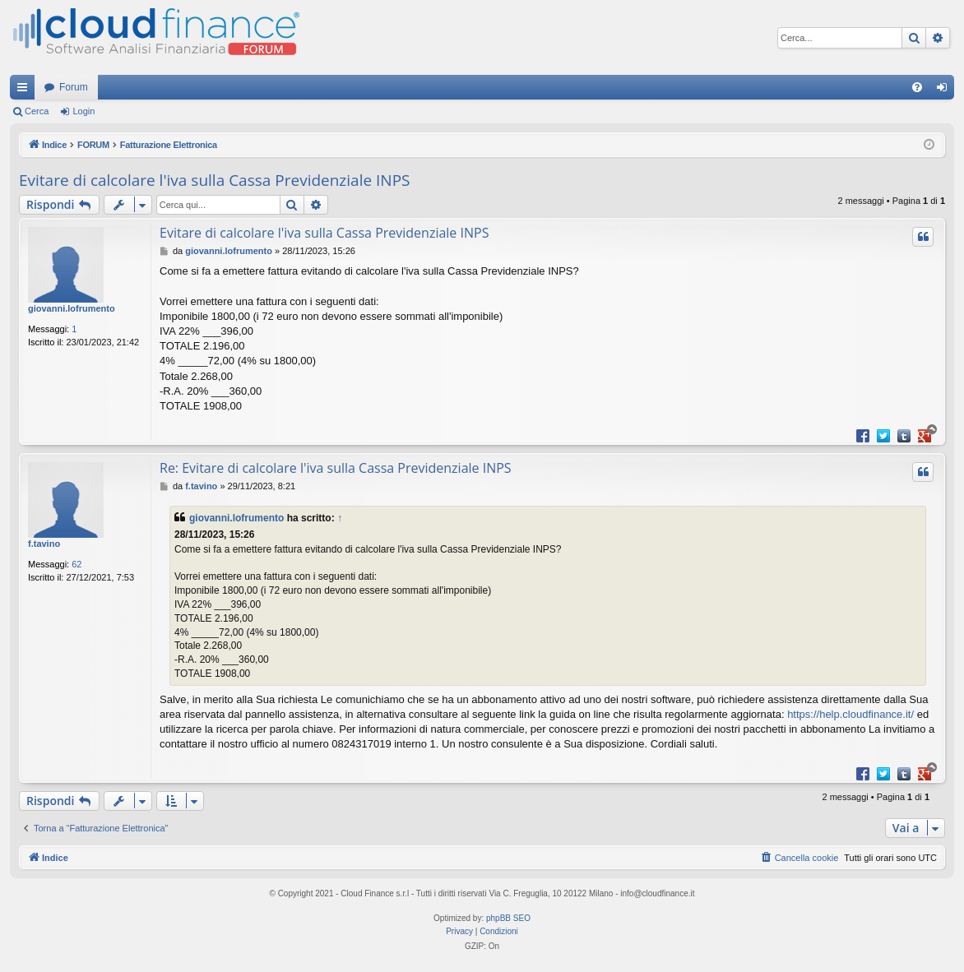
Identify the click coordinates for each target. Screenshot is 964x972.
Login (83, 111)
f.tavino (44, 543)
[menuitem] (917, 87)
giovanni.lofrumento (71, 308)
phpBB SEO (508, 918)
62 (76, 564)
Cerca (37, 111)
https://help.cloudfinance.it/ (850, 714)
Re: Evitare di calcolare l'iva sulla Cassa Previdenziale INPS (336, 468)
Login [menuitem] (945, 90)
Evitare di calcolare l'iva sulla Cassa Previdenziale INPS (214, 180)
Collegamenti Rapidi (25, 90)
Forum (73, 87)
